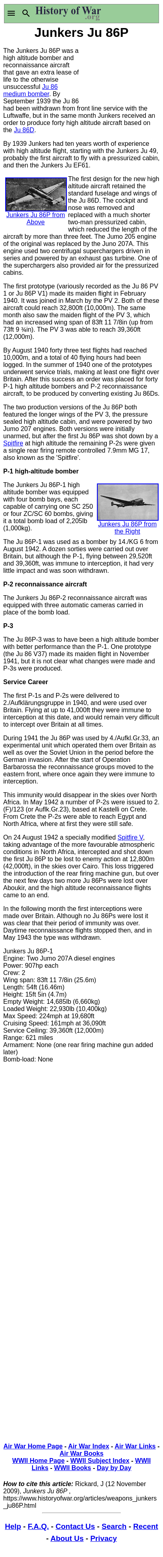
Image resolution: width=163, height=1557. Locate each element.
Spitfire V (130, 837)
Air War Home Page (32, 1446)
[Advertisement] (121, 71)
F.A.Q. (38, 1526)
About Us (67, 1538)
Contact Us (75, 1526)
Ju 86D (24, 130)
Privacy (103, 1538)
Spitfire (13, 443)
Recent (145, 1526)
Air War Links (135, 1446)
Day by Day (114, 1467)
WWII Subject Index (100, 1460)
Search (114, 1526)
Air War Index (88, 1446)
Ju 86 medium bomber (30, 90)
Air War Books (82, 1453)
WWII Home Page (38, 1460)
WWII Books (72, 1467)
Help (13, 1526)
